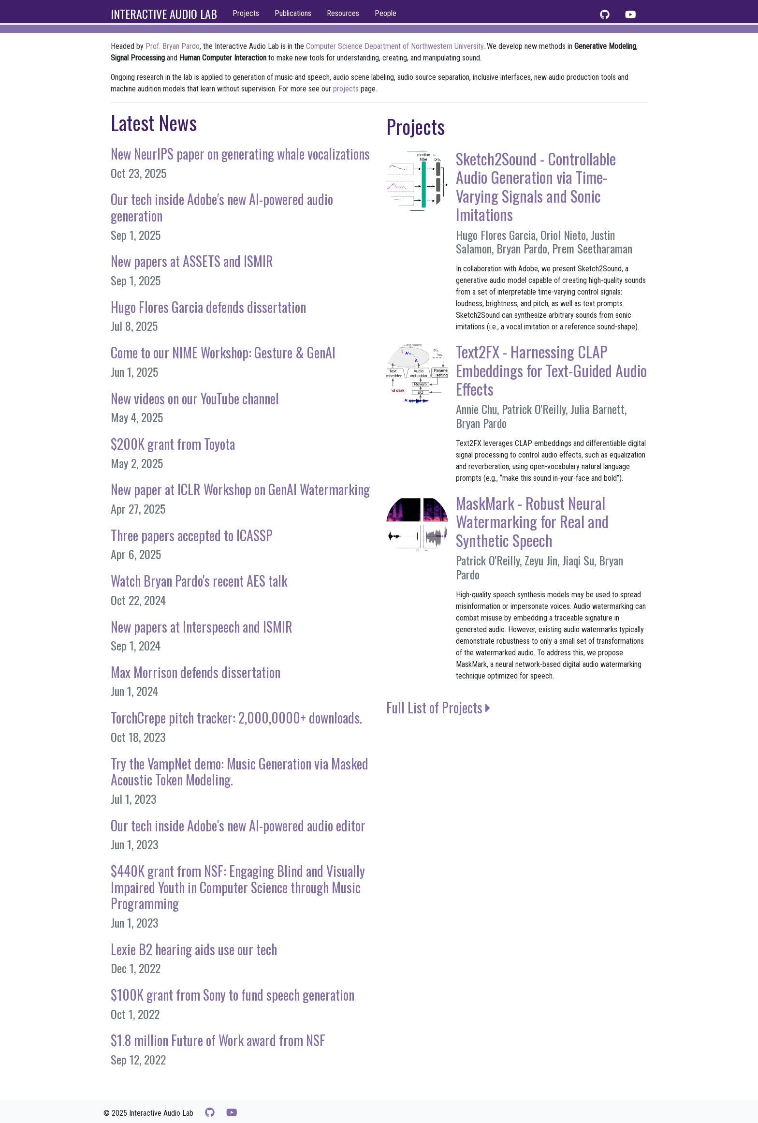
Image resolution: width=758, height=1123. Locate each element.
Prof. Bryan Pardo (173, 46)
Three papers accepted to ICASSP (192, 535)
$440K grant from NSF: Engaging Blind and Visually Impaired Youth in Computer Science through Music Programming (238, 887)
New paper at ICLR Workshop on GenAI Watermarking (240, 489)
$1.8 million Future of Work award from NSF (218, 1040)
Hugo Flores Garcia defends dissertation (208, 307)
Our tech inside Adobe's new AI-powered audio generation (222, 207)
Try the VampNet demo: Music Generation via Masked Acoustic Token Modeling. (239, 772)
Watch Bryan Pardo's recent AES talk (199, 581)
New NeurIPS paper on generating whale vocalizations (240, 153)
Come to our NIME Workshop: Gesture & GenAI (223, 352)
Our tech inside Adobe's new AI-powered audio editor (238, 825)
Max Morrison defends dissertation (195, 672)
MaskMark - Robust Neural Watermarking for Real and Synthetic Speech (532, 521)
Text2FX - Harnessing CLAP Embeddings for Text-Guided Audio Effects (551, 370)
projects (346, 88)
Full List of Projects (438, 707)
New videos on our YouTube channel (195, 398)
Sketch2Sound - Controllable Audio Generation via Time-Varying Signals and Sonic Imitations (536, 186)
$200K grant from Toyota (173, 444)
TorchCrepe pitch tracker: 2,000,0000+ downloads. (236, 717)
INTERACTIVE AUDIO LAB (164, 13)
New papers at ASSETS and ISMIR (192, 261)
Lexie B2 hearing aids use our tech (194, 949)
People (385, 13)
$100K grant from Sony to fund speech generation (232, 995)
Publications (293, 13)
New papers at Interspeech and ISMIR (201, 626)
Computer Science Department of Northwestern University (394, 46)
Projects (246, 13)
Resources (343, 13)
